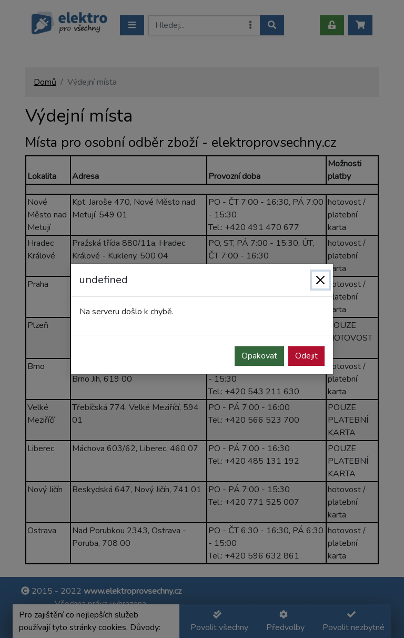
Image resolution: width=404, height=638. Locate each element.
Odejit (306, 356)
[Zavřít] (320, 280)
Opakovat (259, 356)
